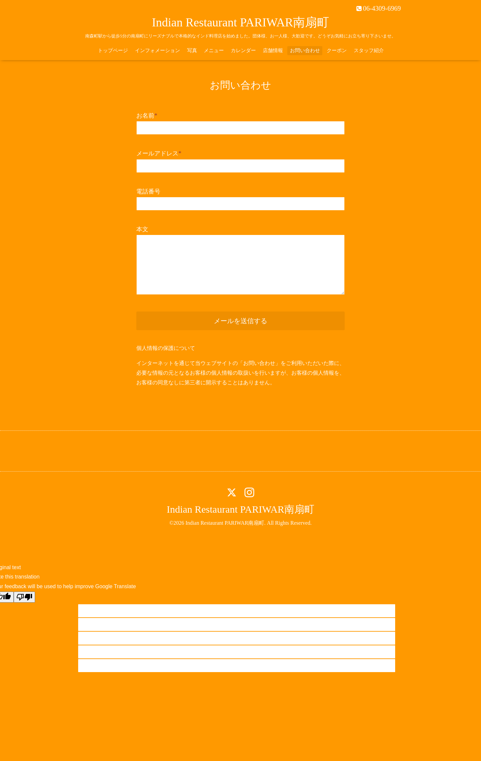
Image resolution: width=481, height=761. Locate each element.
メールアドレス (158, 153)
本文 (142, 229)
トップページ (113, 50)
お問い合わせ (305, 50)
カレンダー (243, 50)
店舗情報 (273, 50)
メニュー (214, 50)
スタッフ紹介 (369, 50)
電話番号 (148, 191)
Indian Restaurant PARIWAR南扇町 (240, 22)
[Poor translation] (24, 597)
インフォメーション (157, 50)
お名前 (146, 115)
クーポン (337, 50)
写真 (192, 50)
